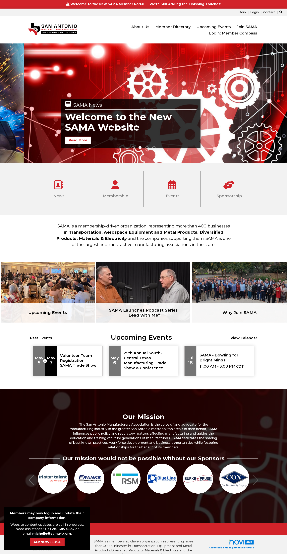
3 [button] (146, 147)
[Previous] (31, 481)
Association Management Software (231, 544)
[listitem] (245, 12)
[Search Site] (281, 12)
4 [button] (153, 147)
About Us (140, 27)
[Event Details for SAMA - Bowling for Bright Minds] (225, 358)
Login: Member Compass (233, 33)
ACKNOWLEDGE (47, 542)
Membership (115, 187)
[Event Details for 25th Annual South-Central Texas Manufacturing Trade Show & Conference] (149, 360)
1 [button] (133, 147)
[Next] (255, 481)
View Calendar (244, 338)
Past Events (41, 338)
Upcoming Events (214, 27)
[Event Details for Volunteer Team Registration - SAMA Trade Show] (79, 360)
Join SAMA (247, 27)
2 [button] (140, 147)
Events (172, 187)
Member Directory (173, 27)
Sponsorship (229, 187)
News (58, 187)
